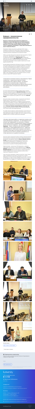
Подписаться (7, 364)
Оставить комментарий (9, 345)
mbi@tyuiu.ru (14, 159)
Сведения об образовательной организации (12, 386)
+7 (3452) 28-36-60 (12, 394)
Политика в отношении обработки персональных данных (15, 388)
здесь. (28, 159)
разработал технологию (16, 93)
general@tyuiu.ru (14, 395)
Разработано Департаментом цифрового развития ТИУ (15, 401)
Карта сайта (5, 380)
